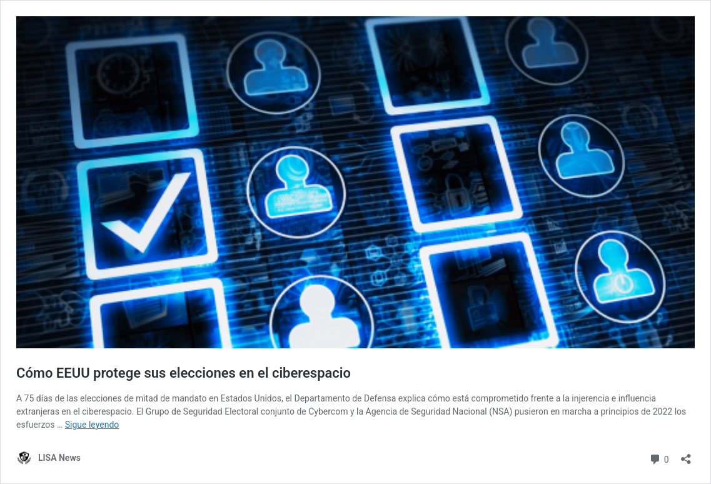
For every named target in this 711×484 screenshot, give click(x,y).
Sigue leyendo (92, 425)
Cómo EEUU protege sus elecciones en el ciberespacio (183, 373)
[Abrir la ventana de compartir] (686, 455)
